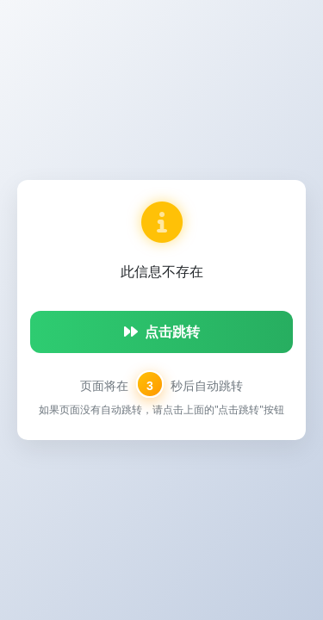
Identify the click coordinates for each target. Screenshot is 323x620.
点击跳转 (162, 332)
